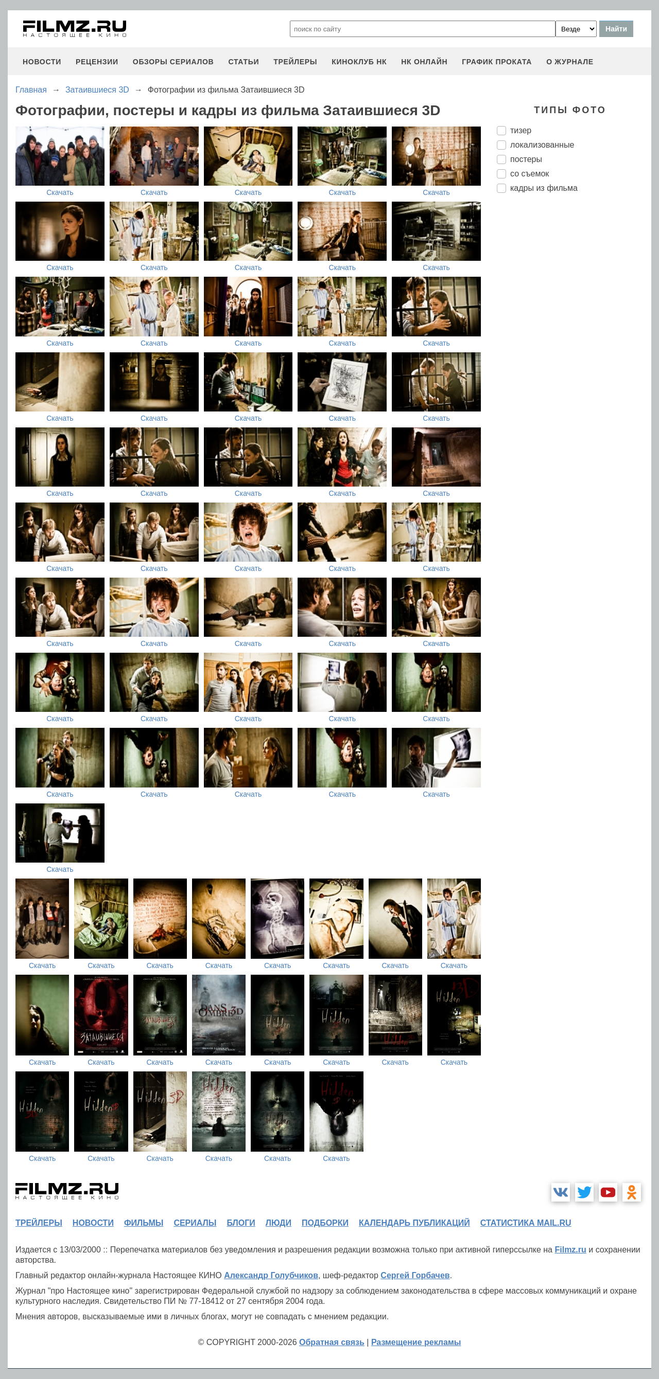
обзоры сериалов (173, 62)
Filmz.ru (570, 1249)
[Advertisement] (574, 373)
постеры (526, 159)
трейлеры (295, 62)
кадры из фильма (544, 188)
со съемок (529, 173)
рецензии (97, 62)
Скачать (60, 192)
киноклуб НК (359, 62)
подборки (325, 1223)
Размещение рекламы (416, 1342)
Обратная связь (332, 1342)
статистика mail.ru (525, 1223)
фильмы (143, 1223)
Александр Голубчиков (271, 1275)
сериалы (195, 1223)
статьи (243, 62)
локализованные (542, 144)
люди (278, 1223)
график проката (497, 62)
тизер (520, 130)
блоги (241, 1223)
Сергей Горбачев (414, 1275)
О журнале (570, 62)
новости (42, 62)
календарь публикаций (414, 1223)
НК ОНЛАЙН (424, 62)
